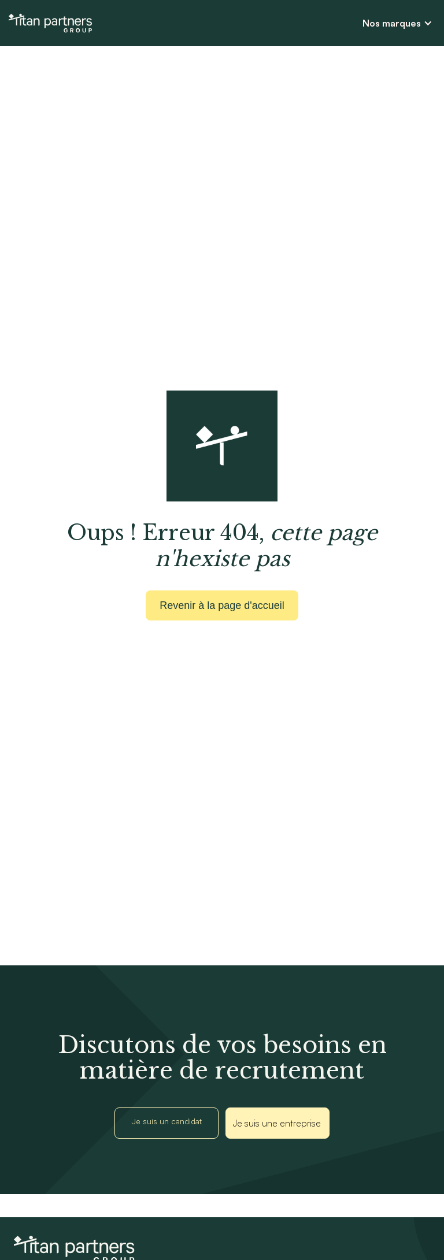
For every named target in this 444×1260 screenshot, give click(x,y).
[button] (398, 23)
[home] (50, 23)
